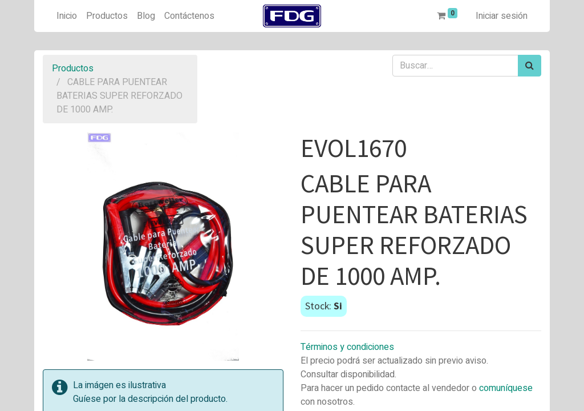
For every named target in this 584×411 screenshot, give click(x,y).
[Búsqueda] (529, 65)
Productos (73, 68)
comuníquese (506, 388)
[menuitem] (67, 16)
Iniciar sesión (502, 16)
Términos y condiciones (347, 347)
